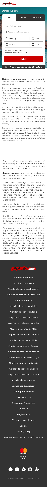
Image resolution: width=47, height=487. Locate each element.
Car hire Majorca (23, 300)
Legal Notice (23, 414)
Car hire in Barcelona (23, 283)
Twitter (23, 469)
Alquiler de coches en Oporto (23, 363)
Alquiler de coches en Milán (23, 329)
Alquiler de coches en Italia (23, 312)
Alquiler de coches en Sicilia (23, 340)
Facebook (17, 469)
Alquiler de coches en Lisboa (23, 369)
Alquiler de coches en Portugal (23, 357)
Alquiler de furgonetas (23, 380)
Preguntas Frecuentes (23, 403)
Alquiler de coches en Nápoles (23, 323)
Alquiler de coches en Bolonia (23, 346)
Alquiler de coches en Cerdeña (23, 352)
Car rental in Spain (23, 278)
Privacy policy (23, 431)
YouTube (30, 469)
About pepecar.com (23, 392)
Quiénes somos (23, 397)
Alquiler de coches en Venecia (23, 335)
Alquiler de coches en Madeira (23, 374)
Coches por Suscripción (23, 386)
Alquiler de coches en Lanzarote (23, 295)
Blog (10, 469)
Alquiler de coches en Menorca (23, 289)
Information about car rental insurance (23, 437)
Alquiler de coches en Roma (23, 317)
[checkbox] (23, 32)
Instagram (36, 469)
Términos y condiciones (23, 420)
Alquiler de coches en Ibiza (23, 306)
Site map (23, 409)
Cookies (23, 426)
